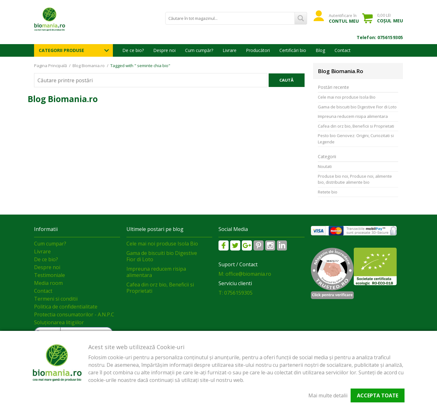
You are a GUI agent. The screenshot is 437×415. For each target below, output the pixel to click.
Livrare (229, 50)
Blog (320, 50)
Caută (286, 80)
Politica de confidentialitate (65, 306)
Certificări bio (292, 50)
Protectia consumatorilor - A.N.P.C (74, 314)
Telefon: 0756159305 (380, 37)
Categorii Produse (61, 50)
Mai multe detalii (327, 395)
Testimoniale (49, 275)
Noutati (325, 166)
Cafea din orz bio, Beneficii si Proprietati (356, 126)
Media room (48, 283)
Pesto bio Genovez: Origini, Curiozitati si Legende (356, 139)
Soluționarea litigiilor (59, 322)
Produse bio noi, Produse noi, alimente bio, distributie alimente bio (355, 179)
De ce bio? (133, 50)
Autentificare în (344, 18)
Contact (343, 50)
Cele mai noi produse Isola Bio (347, 97)
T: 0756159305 (235, 292)
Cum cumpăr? (199, 50)
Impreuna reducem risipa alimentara (353, 116)
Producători (258, 50)
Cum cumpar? (50, 243)
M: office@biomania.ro (244, 273)
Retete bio (327, 192)
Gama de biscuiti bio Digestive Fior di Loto (357, 107)
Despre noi (164, 50)
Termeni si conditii (56, 298)
